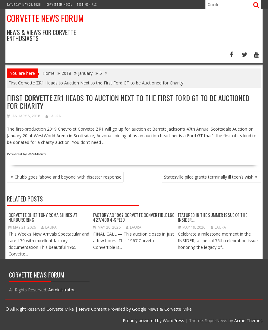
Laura (53, 116)
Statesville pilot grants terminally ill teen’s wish (209, 177)
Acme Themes (248, 320)
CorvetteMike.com (60, 4)
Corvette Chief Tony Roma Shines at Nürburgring (42, 217)
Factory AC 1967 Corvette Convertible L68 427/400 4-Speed (134, 217)
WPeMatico (37, 154)
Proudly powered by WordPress (153, 320)
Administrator (61, 290)
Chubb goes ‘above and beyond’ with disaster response (67, 177)
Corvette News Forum (45, 18)
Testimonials (87, 4)
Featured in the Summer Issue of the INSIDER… (212, 217)
